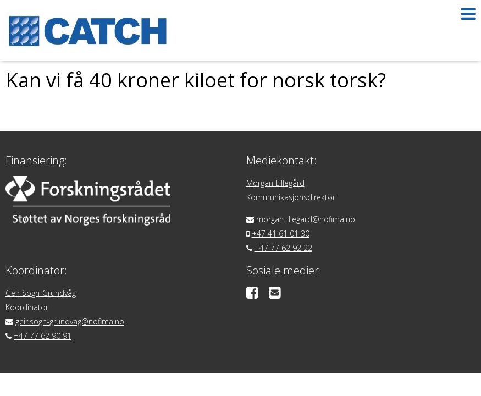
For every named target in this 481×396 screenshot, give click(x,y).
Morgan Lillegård (275, 183)
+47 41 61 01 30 (280, 233)
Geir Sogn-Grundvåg (40, 293)
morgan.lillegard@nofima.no (305, 219)
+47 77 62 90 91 (42, 336)
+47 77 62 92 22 (283, 248)
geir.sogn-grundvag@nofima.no (69, 321)
